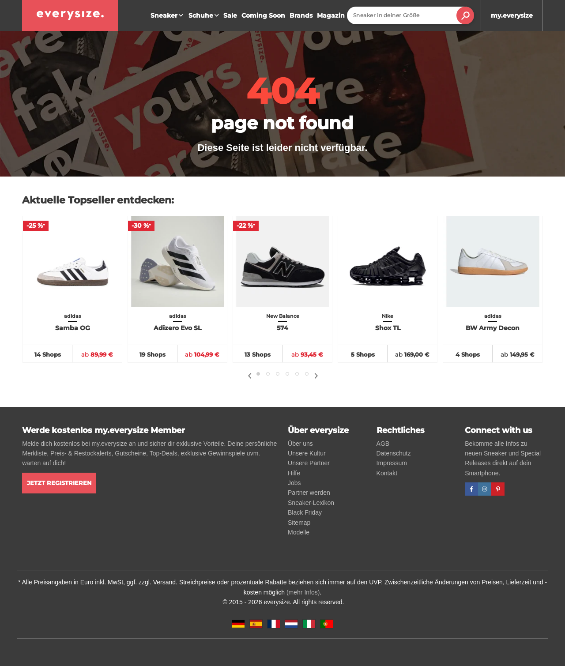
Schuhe (204, 15)
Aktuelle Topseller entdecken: (98, 200)
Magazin (331, 15)
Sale (230, 15)
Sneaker (168, 15)
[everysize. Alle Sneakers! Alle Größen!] (70, 15)
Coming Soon (263, 15)
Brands (301, 15)
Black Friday (305, 512)
